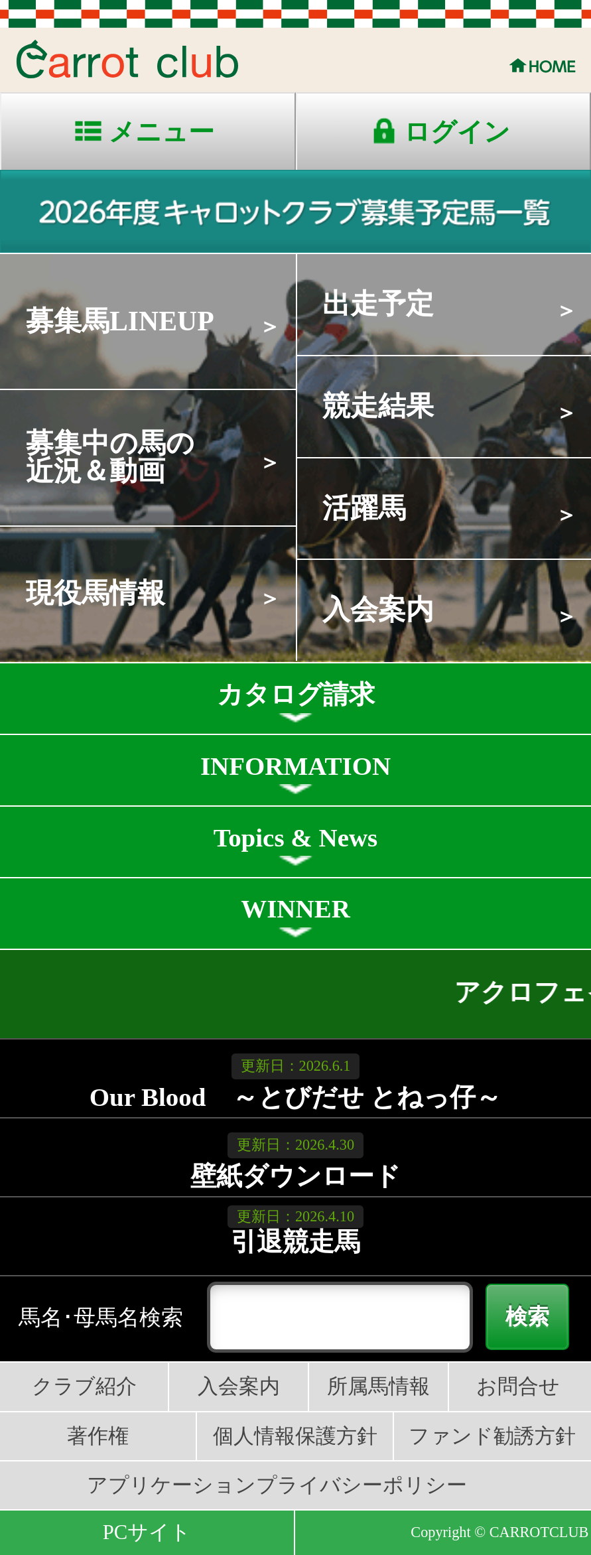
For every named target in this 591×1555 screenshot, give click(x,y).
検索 (527, 1316)
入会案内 (378, 609)
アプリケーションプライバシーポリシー (277, 1485)
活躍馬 (364, 508)
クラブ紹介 (84, 1386)
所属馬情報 (378, 1386)
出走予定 (378, 304)
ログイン (457, 131)
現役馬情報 (95, 593)
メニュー (161, 131)
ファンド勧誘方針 (492, 1436)
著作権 (98, 1436)
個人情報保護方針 (295, 1436)
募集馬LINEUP (120, 321)
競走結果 (378, 406)
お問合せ (518, 1386)
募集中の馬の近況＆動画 (110, 457)
